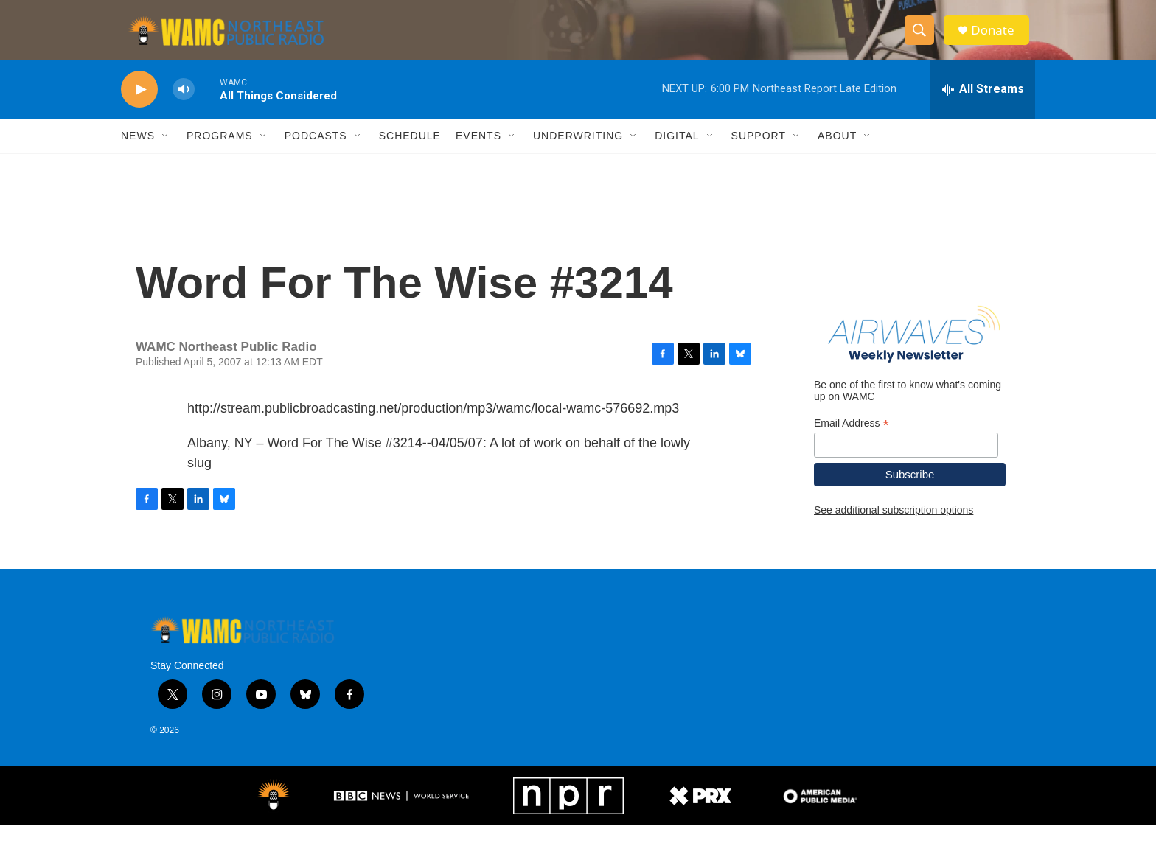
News (138, 153)
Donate (997, 38)
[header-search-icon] (923, 39)
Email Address (851, 440)
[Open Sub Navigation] (166, 153)
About (837, 153)
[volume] (183, 107)
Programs (220, 153)
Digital (677, 153)
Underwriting (578, 153)
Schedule (410, 153)
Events (478, 153)
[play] (139, 107)
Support (758, 153)
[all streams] (982, 106)
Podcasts (316, 153)
